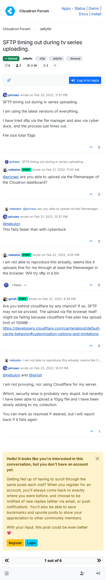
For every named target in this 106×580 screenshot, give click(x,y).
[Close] (97, 458)
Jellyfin (27, 58)
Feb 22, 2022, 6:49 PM (59, 299)
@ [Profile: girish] (35, 375)
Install (96, 14)
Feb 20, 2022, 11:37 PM (51, 95)
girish (12, 299)
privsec (13, 95)
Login (31, 543)
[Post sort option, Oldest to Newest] (9, 80)
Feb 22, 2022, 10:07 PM (51, 368)
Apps (66, 8)
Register (15, 543)
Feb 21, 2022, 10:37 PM (51, 216)
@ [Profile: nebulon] (11, 223)
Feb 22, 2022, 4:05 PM (62, 255)
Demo (94, 8)
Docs (83, 14)
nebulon (14, 169)
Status (80, 8)
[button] (6, 573)
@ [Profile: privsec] (11, 176)
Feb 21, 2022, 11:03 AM (62, 169)
